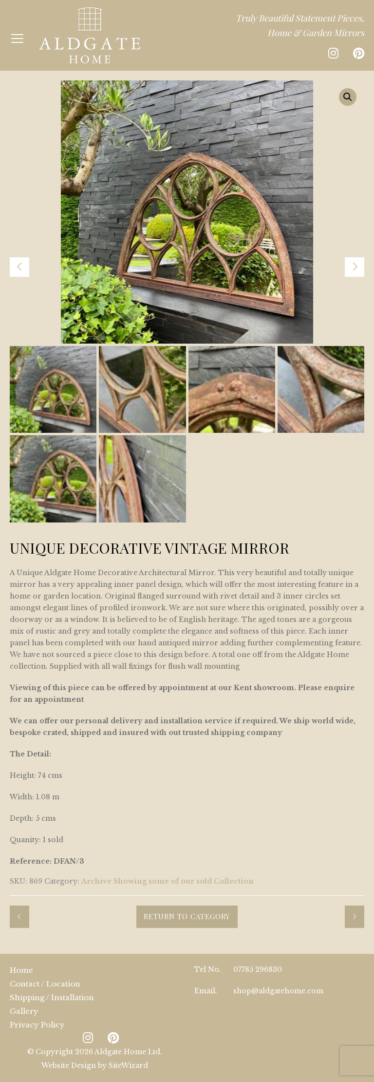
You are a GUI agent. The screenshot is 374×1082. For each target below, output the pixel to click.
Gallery (24, 1011)
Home (21, 970)
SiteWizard (128, 1065)
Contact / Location (45, 983)
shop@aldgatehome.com (278, 990)
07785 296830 (257, 969)
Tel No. (207, 969)
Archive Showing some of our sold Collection (167, 881)
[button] (347, 97)
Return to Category (187, 916)
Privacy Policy (37, 1024)
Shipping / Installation (52, 997)
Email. (205, 990)
